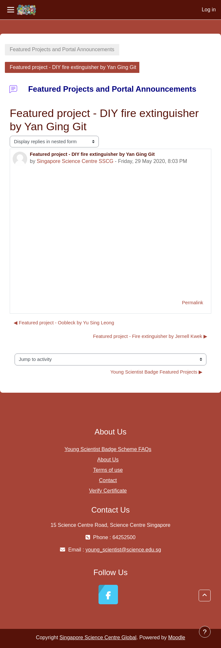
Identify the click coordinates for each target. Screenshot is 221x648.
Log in (209, 9)
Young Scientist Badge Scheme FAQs (107, 449)
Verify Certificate (108, 490)
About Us (108, 459)
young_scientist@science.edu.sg (123, 549)
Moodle (176, 637)
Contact (108, 480)
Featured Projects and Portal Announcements (62, 49)
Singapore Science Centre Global (98, 637)
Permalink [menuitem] (192, 302)
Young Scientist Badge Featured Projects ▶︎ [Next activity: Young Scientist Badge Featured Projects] (156, 372)
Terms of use (108, 470)
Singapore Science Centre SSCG (75, 161)
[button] (205, 595)
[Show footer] (205, 632)
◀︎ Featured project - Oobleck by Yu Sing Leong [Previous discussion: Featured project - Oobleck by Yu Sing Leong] (64, 322)
